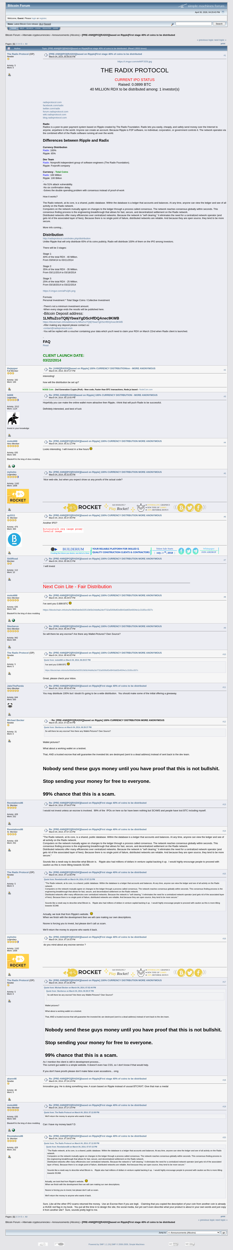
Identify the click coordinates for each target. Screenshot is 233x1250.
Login (37, 28)
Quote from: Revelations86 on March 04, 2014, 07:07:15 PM (69, 879)
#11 (224, 687)
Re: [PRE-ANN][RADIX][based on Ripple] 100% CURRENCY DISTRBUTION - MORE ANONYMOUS (103, 395)
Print (223, 43)
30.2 (41, 24)
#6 (225, 517)
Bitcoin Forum (12, 35)
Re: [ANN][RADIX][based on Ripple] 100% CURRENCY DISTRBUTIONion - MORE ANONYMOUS (102, 368)
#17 (224, 982)
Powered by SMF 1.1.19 (99, 1244)
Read (46, 345)
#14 (224, 831)
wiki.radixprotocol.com (54, 114)
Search (29, 28)
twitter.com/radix (51, 108)
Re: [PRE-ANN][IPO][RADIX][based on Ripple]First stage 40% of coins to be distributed (98, 685)
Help (22, 28)
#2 (225, 370)
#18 (224, 1080)
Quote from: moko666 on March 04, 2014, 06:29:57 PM (67, 660)
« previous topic (205, 40)
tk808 (10, 395)
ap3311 (11, 515)
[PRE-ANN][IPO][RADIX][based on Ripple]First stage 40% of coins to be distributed (128, 35)
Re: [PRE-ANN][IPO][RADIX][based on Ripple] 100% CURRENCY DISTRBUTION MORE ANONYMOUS (105, 441)
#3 (225, 396)
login (34, 18)
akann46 (12, 1078)
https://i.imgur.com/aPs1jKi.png (59, 291)
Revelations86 (15, 802)
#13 (224, 804)
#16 (224, 938)
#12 (224, 722)
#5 (225, 473)
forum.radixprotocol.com (55, 111)
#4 (225, 442)
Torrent (47, 24)
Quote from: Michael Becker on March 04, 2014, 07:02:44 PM (70, 988)
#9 (225, 628)
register (42, 18)
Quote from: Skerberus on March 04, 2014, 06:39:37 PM (68, 727)
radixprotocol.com (52, 102)
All (26, 44)
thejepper (12, 368)
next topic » (220, 40)
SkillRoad (12, 558)
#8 (225, 597)
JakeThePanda (15, 685)
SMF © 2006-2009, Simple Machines (128, 1244)
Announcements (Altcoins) (66, 35)
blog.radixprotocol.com (55, 117)
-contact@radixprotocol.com (57, 328)
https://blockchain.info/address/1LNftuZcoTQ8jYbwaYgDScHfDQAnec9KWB (83, 322)
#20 (224, 1137)
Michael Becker (15, 720)
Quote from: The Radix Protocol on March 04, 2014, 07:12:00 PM (71, 1112)
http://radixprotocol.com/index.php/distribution (67, 238)
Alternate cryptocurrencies (36, 35)
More (55, 28)
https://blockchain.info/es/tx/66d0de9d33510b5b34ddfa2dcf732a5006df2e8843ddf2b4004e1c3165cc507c (98, 609)
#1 (225, 55)
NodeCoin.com (146, 389)
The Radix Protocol (18, 54)
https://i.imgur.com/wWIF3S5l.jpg (134, 61)
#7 (225, 560)
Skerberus (13, 626)
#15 (224, 874)
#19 (224, 1107)
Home (13, 28)
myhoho (11, 472)
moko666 (12, 441)
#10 (224, 654)
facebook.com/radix (53, 105)
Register (47, 28)
